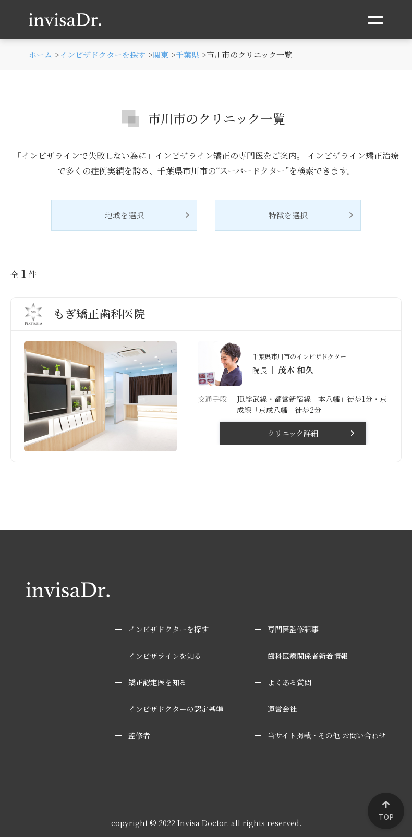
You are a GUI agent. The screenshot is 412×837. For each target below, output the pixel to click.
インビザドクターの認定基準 (175, 709)
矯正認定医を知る (157, 682)
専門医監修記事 (293, 629)
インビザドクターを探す (168, 629)
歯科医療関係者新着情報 (308, 655)
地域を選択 (124, 215)
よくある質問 (289, 682)
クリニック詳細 (293, 433)
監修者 (139, 735)
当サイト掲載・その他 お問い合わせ (327, 735)
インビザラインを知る (164, 655)
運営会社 (282, 709)
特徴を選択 (288, 215)
